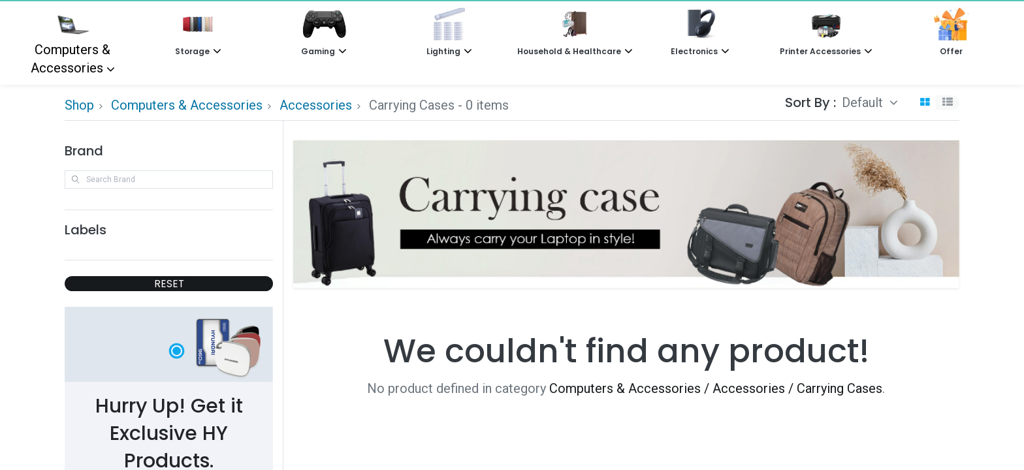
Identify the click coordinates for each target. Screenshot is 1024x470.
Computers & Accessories (71, 42)
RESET (169, 283)
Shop (79, 105)
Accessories (316, 105)
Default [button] (864, 102)
